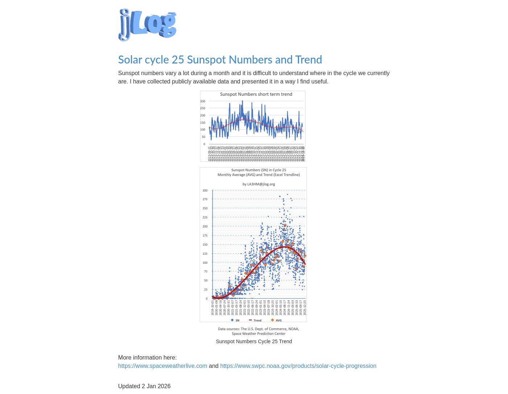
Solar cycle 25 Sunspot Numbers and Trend (221, 59)
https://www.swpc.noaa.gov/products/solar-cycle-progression (298, 365)
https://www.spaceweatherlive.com (162, 365)
